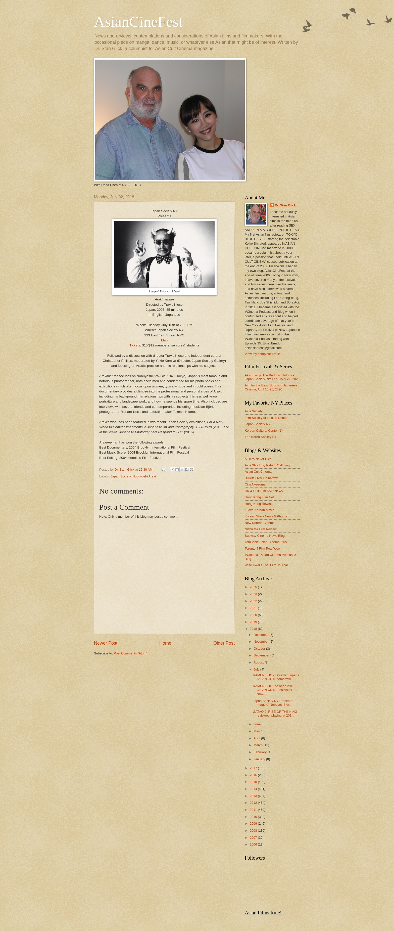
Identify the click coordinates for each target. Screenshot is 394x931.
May (257, 731)
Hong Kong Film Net (259, 497)
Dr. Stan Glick (285, 205)
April (257, 738)
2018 (254, 629)
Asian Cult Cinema (258, 471)
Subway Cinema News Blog (265, 536)
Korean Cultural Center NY (264, 430)
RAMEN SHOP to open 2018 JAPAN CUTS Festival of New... (273, 690)
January (260, 759)
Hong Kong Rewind (259, 504)
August (259, 662)
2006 (254, 844)
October (260, 648)
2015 (254, 782)
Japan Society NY (257, 424)
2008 (254, 830)
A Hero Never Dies (258, 459)
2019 (254, 622)
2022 (254, 601)
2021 (254, 608)
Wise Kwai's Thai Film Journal (266, 565)
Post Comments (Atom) (130, 653)
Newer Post (105, 643)
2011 (254, 810)
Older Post (224, 643)
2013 (254, 796)
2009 (254, 823)
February (260, 752)
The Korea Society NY (261, 437)
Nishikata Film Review (261, 529)
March (258, 745)
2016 (254, 775)
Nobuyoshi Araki (144, 476)
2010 (254, 817)
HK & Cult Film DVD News (264, 491)
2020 (254, 615)
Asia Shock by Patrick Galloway (267, 465)
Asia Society (254, 411)
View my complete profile (263, 354)
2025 (254, 587)
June (258, 724)
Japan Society (121, 476)
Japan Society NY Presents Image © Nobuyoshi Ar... (272, 702)
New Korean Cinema (260, 523)
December (261, 635)
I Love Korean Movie (259, 510)
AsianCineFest (138, 21)
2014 (254, 789)
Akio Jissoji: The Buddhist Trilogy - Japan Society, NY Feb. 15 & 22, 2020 (272, 377)
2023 (254, 594)
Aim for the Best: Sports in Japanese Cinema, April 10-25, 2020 (271, 387)
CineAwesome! (255, 484)
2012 (254, 803)
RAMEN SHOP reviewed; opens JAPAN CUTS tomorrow (276, 677)
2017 (254, 768)
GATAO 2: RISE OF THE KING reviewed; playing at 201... (275, 713)
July (257, 669)
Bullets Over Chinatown (262, 478)
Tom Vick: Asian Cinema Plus (266, 542)
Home (165, 643)
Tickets (134, 345)
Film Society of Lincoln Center (266, 418)
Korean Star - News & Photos (266, 516)
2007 (254, 837)
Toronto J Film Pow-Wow (262, 548)
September (262, 655)
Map (164, 340)
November (261, 641)
